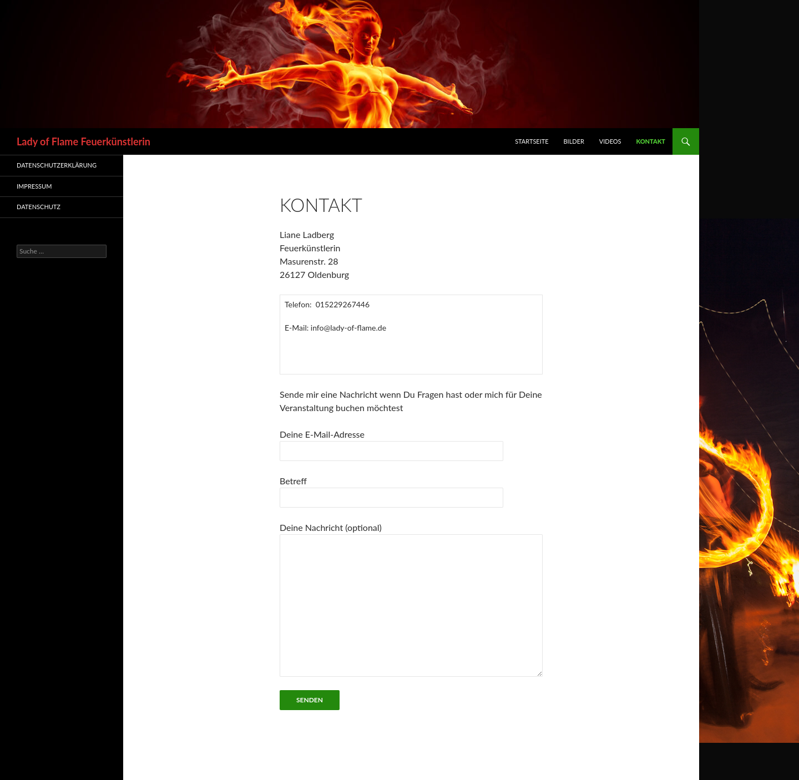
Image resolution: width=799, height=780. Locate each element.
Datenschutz (38, 206)
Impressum (34, 186)
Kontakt (650, 141)
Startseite (531, 141)
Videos (610, 141)
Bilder (573, 141)
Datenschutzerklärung (57, 165)
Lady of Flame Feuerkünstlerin (83, 141)
